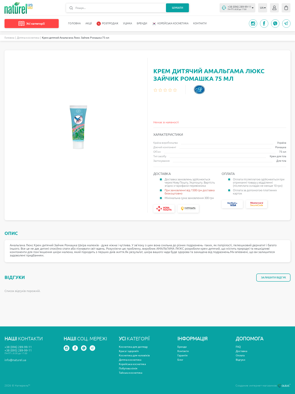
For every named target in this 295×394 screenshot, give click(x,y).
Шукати (177, 7)
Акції (88, 23)
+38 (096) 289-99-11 (18, 347)
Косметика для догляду (133, 346)
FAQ (238, 346)
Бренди (142, 23)
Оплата (240, 355)
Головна (74, 23)
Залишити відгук (273, 277)
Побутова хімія (128, 368)
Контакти (200, 23)
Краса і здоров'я (129, 351)
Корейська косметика (132, 364)
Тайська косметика (130, 372)
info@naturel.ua (15, 360)
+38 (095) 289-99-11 (18, 350)
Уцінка (127, 23)
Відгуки (240, 359)
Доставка (241, 351)
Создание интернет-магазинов (263, 385)
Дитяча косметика (28, 37)
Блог (180, 359)
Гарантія (182, 355)
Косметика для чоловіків (134, 355)
